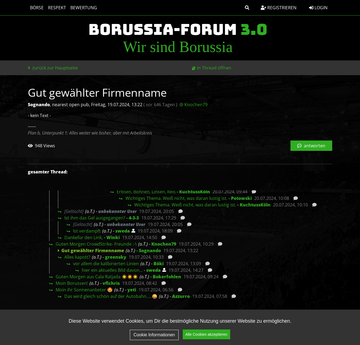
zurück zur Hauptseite (53, 68)
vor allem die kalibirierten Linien (106, 264)
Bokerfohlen (167, 277)
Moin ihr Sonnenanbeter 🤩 (84, 290)
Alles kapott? (77, 257)
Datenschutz (278, 322)
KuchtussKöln (194, 192)
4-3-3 (134, 218)
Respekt (57, 8)
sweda (122, 231)
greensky (115, 257)
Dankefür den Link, (83, 237)
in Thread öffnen (214, 68)
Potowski (241, 198)
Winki (113, 237)
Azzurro (181, 296)
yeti (131, 290)
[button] (247, 7)
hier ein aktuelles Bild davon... (112, 270)
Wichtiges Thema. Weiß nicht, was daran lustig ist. (176, 198)
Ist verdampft (87, 231)
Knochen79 (163, 244)
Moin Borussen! (72, 283)
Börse (37, 8)
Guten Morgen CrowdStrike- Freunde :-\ (96, 244)
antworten (311, 146)
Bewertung (83, 8)
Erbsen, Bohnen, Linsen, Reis (146, 192)
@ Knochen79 (193, 105)
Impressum (315, 322)
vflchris (111, 283)
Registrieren (278, 8)
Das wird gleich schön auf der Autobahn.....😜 (110, 296)
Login (318, 8)
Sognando (150, 251)
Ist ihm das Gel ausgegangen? (94, 218)
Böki (159, 264)
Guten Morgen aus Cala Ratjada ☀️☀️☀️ (97, 277)
